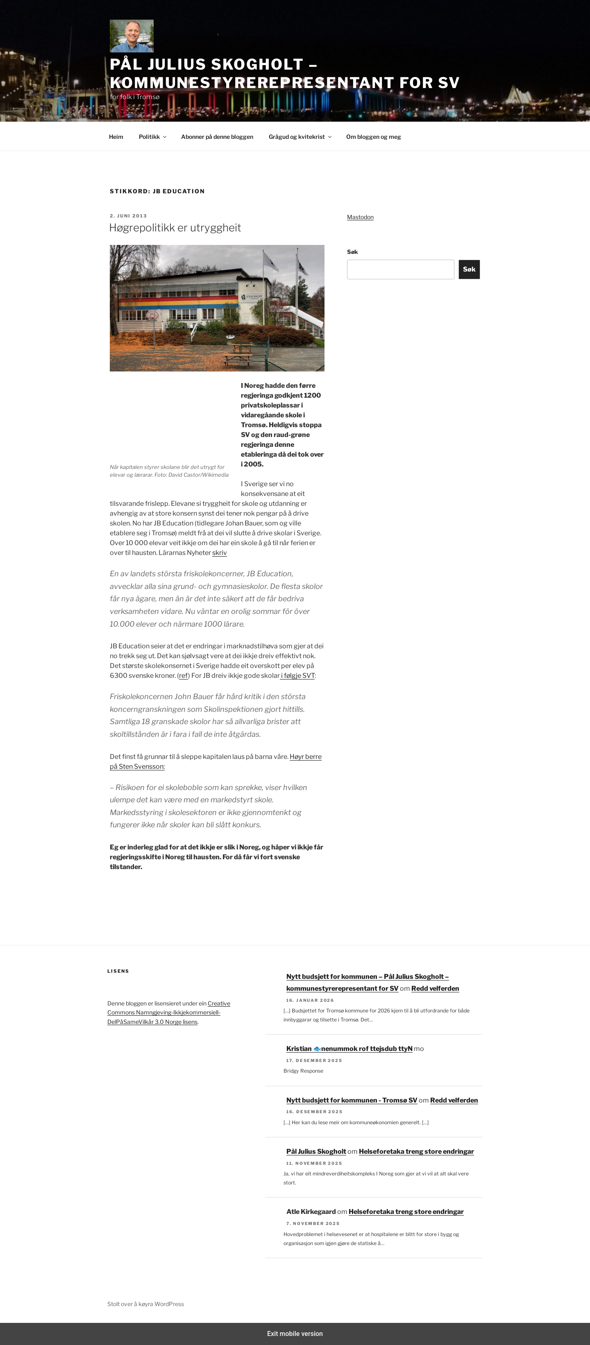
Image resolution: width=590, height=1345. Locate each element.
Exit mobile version (295, 1334)
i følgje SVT (297, 675)
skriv (219, 553)
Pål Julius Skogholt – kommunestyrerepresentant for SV (285, 73)
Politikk (153, 136)
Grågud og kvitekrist (301, 136)
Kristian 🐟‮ (303, 1049)
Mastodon (360, 216)
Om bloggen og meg (373, 136)
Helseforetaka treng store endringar (416, 1151)
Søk (352, 251)
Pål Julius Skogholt (316, 1151)
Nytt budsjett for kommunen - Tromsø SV (352, 1100)
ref (183, 675)
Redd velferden (435, 988)
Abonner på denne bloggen (217, 136)
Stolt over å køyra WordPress (145, 1303)
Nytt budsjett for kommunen (367, 1049)
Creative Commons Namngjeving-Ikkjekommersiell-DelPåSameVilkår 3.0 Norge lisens (168, 1012)
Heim (116, 136)
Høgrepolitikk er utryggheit (175, 227)
